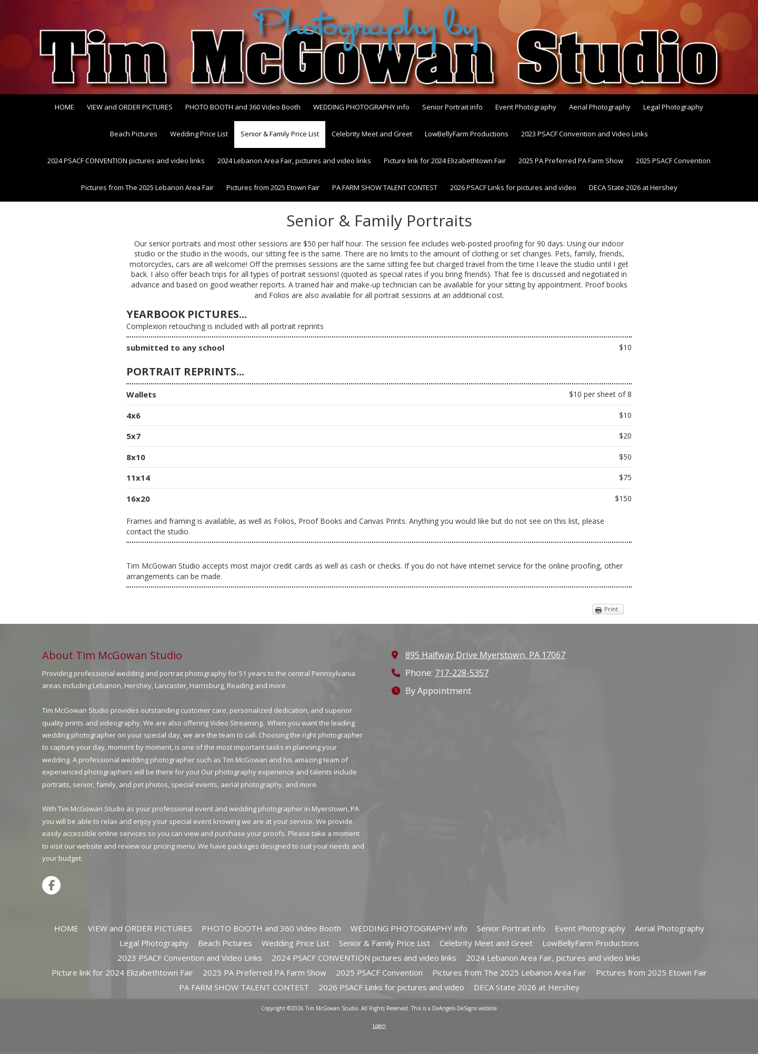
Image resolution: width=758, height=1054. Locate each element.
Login (379, 1025)
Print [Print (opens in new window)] (611, 609)
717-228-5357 (461, 673)
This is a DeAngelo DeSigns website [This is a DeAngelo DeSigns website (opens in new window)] (454, 1008)
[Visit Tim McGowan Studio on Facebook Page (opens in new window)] (51, 885)
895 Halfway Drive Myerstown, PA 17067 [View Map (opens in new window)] (485, 655)
